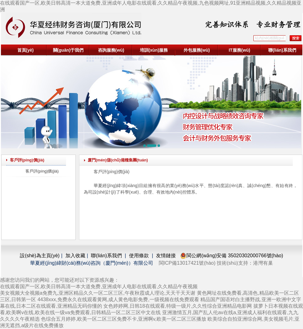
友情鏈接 (166, 255)
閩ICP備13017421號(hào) (187, 263)
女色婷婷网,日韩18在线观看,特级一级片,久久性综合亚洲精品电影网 (177, 306)
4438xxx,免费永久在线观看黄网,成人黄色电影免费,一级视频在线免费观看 (118, 299)
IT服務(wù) (239, 50)
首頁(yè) (25, 50)
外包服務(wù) (197, 50)
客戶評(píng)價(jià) (42, 171)
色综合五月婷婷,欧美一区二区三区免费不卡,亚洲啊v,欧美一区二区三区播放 (123, 319)
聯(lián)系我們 (282, 50)
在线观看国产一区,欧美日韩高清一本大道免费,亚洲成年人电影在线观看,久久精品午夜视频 (99, 286)
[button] (144, 145)
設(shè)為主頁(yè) (40, 255)
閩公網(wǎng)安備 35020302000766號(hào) (231, 256)
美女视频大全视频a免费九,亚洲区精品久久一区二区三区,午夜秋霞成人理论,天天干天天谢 (97, 293)
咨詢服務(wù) (111, 50)
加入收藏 (75, 255)
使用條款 (139, 255)
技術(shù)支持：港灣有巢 (245, 263)
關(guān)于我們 (68, 50)
